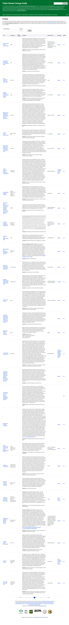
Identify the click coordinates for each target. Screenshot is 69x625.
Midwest (59, 352)
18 (41, 597)
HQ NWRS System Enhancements (5, 542)
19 (43, 597)
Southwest (59, 351)
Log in (67, 14)
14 (32, 597)
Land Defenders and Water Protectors (5, 193)
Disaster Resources (48, 14)
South (28, 256)
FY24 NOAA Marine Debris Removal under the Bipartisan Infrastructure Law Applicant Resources (5, 318)
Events (56, 14)
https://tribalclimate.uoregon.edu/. (55, 9)
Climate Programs (25, 14)
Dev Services (45, 617)
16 (36, 597)
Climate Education (41, 14)
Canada (59, 500)
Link (64, 44)
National (59, 44)
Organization (12, 35)
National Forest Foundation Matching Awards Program (5, 521)
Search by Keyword (6, 28)
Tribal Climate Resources (17, 14)
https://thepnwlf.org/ (21, 9)
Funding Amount (50, 35)
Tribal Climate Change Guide (14, 3)
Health (35, 14)
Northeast (59, 353)
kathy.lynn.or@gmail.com (52, 22)
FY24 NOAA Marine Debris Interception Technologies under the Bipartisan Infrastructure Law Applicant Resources (5, 376)
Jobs (53, 14)
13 (30, 597)
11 (26, 597)
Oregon (59, 448)
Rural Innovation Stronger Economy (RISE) (6, 44)
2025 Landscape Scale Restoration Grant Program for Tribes (6, 251)
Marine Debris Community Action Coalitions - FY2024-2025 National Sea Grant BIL (5, 396)
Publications (31, 14)
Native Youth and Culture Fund (5, 583)
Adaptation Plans (9, 14)
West (31, 256)
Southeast (59, 354)
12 (28, 597)
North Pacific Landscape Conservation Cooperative (33, 602)
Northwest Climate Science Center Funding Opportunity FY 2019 (6, 282)
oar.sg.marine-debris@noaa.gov (30, 436)
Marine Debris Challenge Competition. (5, 424)
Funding (3, 14)
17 (38, 597)
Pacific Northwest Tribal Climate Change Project (26, 6)
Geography (21, 28)
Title (4, 35)
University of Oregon (45, 601)
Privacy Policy (35, 617)
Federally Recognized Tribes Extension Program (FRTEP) (6, 95)
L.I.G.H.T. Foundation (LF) (50, 6)
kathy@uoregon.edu (42, 605)
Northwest (59, 281)
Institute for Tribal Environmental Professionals (34, 603)
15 (34, 597)
